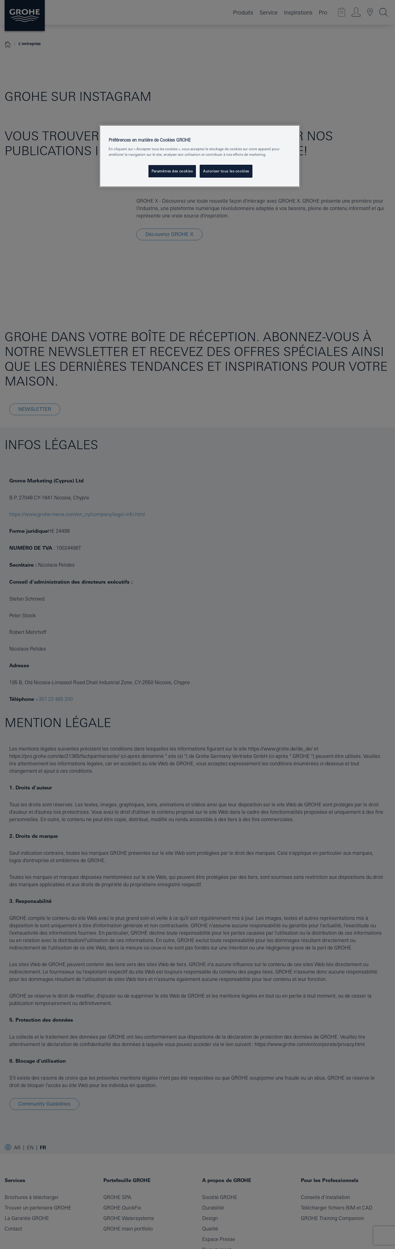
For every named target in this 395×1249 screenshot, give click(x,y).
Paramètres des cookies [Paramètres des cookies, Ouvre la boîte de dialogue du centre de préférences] (172, 171)
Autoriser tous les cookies (226, 171)
